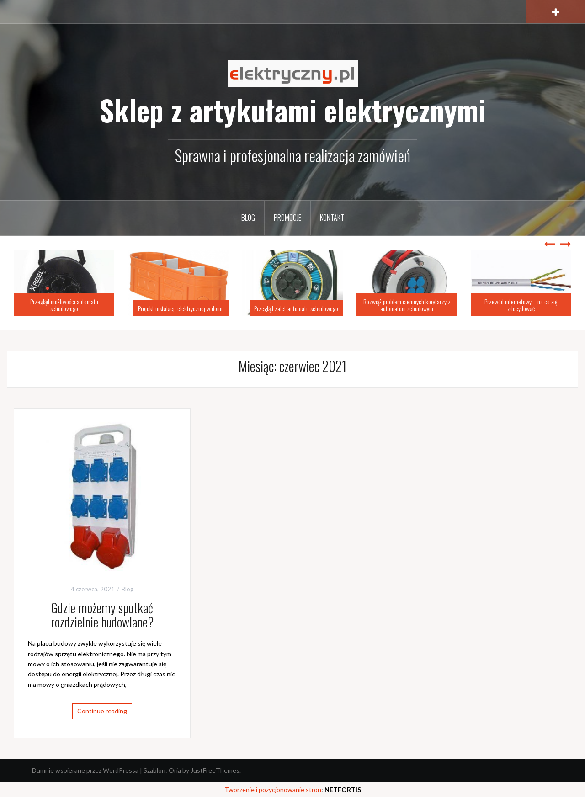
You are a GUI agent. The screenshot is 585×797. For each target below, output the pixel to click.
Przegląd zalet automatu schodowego (296, 308)
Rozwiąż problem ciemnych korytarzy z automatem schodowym (407, 305)
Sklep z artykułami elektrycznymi (292, 110)
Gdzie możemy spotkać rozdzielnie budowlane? (102, 614)
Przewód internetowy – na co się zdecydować (521, 305)
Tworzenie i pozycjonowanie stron (272, 789)
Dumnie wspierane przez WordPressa (85, 770)
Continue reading (102, 711)
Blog (248, 217)
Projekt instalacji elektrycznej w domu (181, 308)
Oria (175, 770)
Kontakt (332, 217)
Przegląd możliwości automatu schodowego (64, 305)
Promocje (287, 217)
